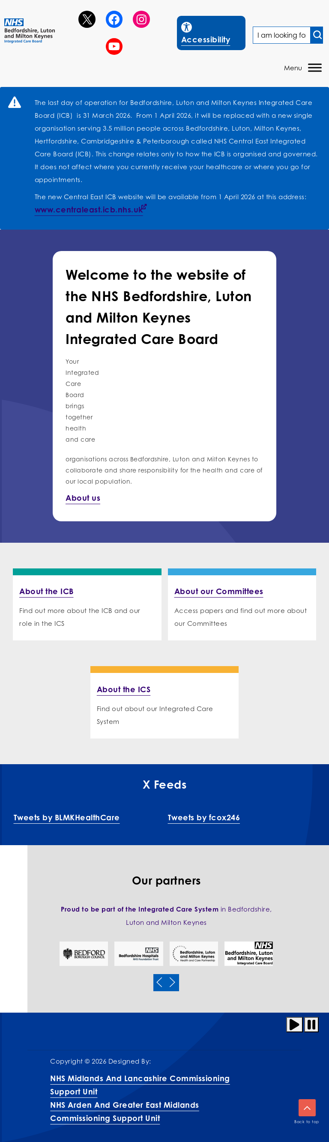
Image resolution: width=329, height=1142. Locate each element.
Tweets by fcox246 (204, 817)
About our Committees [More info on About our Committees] (218, 591)
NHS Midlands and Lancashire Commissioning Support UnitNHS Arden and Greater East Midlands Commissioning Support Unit (140, 1098)
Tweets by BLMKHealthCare (67, 817)
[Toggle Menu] (315, 68)
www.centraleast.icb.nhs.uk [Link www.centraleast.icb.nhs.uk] (89, 209)
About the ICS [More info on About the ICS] (124, 689)
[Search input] (317, 35)
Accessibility (213, 32)
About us (83, 497)
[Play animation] (294, 1024)
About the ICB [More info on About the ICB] (46, 591)
